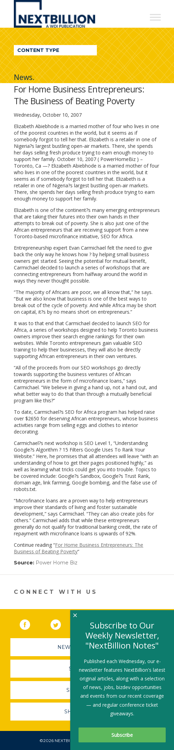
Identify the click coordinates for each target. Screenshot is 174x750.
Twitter (60, 623)
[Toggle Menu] (155, 17)
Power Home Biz (56, 563)
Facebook (29, 623)
